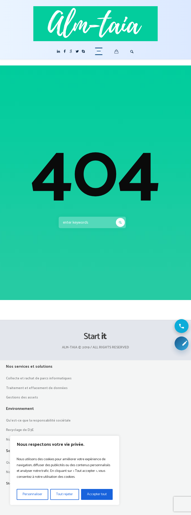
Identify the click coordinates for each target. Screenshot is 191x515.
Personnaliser (32, 494)
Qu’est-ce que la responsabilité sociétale (38, 421)
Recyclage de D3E (20, 430)
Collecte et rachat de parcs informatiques (39, 378)
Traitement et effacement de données (37, 388)
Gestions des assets (22, 397)
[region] (64, 470)
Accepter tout (97, 494)
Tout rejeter (64, 494)
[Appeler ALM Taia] (182, 326)
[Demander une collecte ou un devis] (182, 343)
